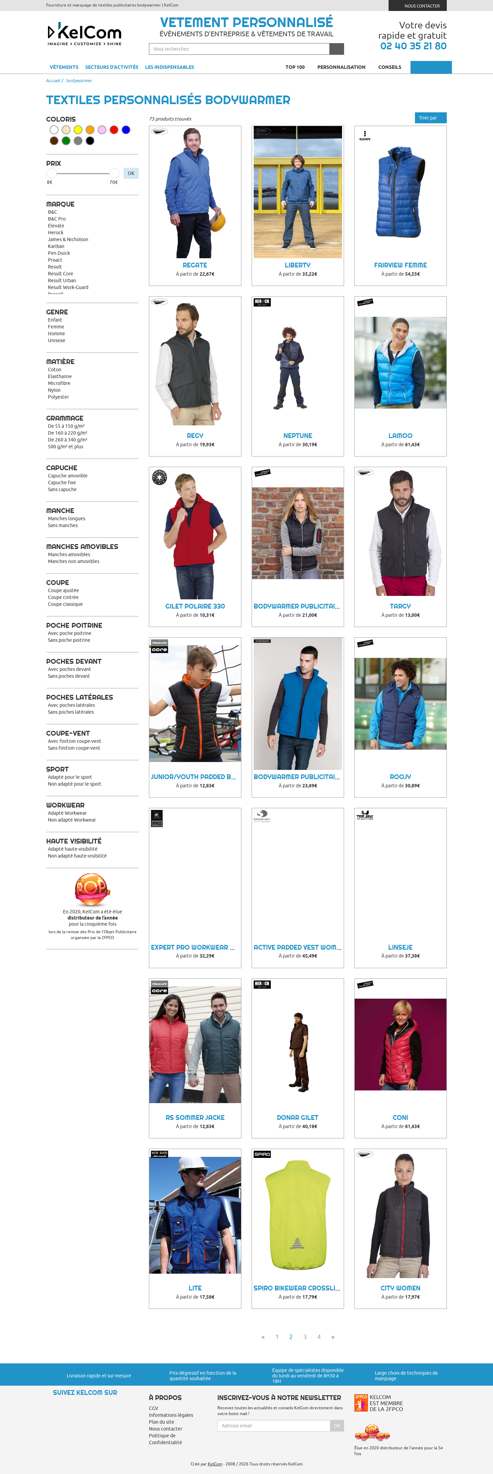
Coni (400, 1117)
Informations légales (171, 1415)
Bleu (126, 129)
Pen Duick (59, 253)
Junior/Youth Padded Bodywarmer (196, 776)
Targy (400, 606)
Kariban (56, 246)
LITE (195, 1288)
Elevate (56, 225)
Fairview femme (400, 265)
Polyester (58, 397)
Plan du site (161, 1422)
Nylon (54, 390)
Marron (54, 140)
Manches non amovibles (73, 561)
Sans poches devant (69, 676)
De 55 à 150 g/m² (66, 426)
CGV (153, 1408)
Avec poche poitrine (69, 633)
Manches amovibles (69, 554)
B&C (52, 212)
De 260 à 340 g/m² (67, 439)
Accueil (53, 80)
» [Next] (332, 1336)
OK (131, 173)
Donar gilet (297, 1117)
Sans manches (63, 525)
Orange (90, 129)
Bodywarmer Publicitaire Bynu (299, 776)
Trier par (431, 118)
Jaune (78, 129)
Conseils (392, 67)
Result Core (60, 273)
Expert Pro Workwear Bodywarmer (196, 947)
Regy (195, 435)
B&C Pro (57, 219)
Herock (55, 232)
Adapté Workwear (67, 813)
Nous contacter (418, 5)
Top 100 (298, 67)
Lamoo (401, 435)
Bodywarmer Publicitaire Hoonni (299, 606)
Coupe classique (65, 604)
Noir (90, 140)
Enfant (55, 320)
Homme (56, 333)
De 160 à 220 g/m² (67, 433)
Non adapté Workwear (72, 820)
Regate (195, 265)
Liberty (298, 265)
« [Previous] (263, 1336)
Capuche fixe (62, 482)
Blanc (54, 129)
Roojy (400, 776)
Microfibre (59, 383)
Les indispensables (169, 67)
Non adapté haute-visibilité (77, 856)
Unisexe (56, 340)
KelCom (215, 1464)
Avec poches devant (69, 669)
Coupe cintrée (63, 597)
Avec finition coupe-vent (74, 741)
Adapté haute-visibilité (73, 849)
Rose (102, 129)
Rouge (114, 129)
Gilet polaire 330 (195, 606)
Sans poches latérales (71, 712)
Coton (54, 369)
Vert (66, 140)
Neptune (297, 435)
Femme (56, 326)
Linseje (400, 947)
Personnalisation (344, 67)
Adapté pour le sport (70, 777)
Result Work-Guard (68, 287)
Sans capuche (62, 489)
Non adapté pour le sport (74, 784)
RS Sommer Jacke (195, 1117)
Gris (78, 140)
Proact (55, 260)
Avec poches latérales (71, 705)
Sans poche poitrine (69, 640)
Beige (66, 129)
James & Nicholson (68, 239)
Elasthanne (60, 376)
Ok (337, 1425)
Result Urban (62, 280)
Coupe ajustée (63, 590)
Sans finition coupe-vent (74, 748)
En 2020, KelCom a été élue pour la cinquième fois (92, 918)
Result (55, 267)
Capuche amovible (68, 475)
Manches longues (66, 518)
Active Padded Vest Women (299, 947)
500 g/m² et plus (65, 446)
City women (400, 1288)
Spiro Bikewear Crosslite (298, 1288)
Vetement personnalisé (246, 22)
